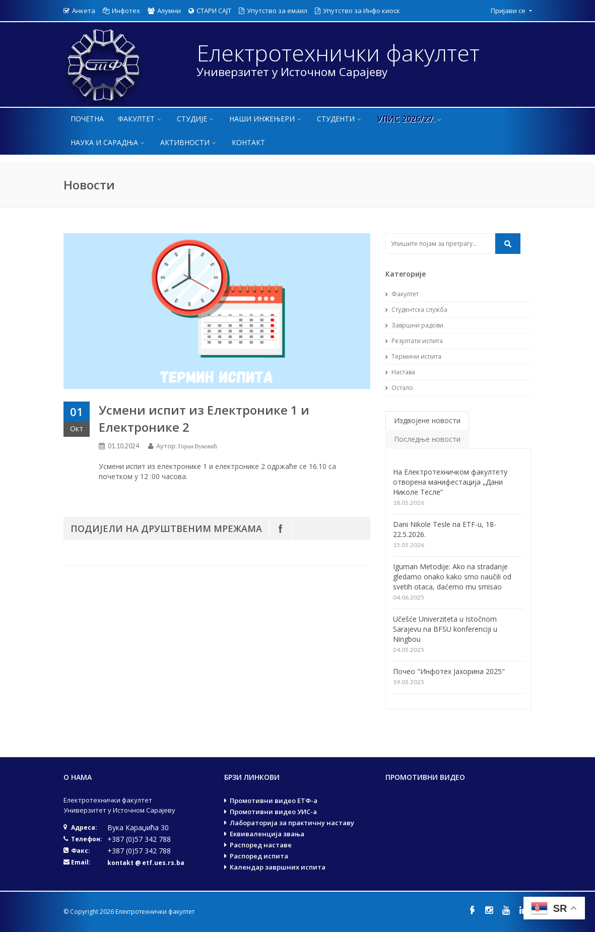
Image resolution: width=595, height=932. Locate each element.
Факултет (140, 118)
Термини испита (413, 356)
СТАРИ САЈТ (209, 10)
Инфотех (121, 10)
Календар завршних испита (277, 867)
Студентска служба (416, 309)
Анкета (79, 10)
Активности (189, 142)
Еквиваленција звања (267, 833)
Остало (399, 387)
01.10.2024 (123, 446)
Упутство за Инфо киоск (357, 10)
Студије (196, 118)
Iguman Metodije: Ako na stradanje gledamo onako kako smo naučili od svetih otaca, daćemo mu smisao (452, 576)
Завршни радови (414, 325)
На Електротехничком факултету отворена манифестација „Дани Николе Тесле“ (450, 482)
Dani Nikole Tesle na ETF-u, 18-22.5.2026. (444, 529)
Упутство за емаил (273, 10)
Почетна (87, 118)
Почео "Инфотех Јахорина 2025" (449, 671)
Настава (400, 372)
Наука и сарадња (108, 142)
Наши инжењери (266, 118)
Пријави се (509, 10)
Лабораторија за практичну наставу (292, 822)
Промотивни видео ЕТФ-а (273, 800)
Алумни (164, 10)
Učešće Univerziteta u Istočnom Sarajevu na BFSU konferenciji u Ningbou (445, 629)
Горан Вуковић (197, 446)
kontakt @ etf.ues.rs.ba (145, 862)
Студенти (340, 118)
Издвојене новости (427, 420)
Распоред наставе (261, 844)
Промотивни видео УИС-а (273, 811)
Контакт (248, 142)
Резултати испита (414, 341)
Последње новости (427, 439)
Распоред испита (259, 855)
